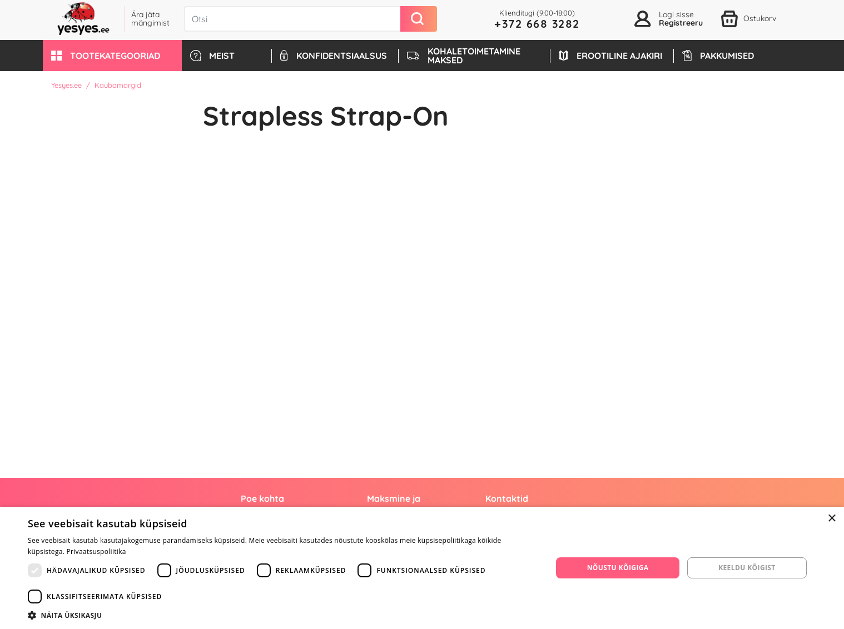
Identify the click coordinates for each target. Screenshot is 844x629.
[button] (112, 55)
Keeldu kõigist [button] (747, 567)
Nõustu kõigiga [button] (618, 567)
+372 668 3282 (537, 24)
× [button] (831, 519)
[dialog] (422, 568)
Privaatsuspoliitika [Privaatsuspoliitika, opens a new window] (96, 551)
